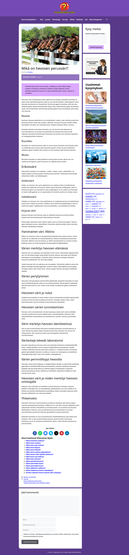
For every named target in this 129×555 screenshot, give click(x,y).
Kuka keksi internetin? (93, 165)
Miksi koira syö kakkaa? (35, 457)
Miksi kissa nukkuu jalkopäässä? (38, 452)
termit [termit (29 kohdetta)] (89, 217)
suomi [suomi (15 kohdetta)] (101, 215)
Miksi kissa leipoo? (33, 448)
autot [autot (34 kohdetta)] (90, 193)
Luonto (47, 20)
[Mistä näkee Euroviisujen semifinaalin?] (96, 136)
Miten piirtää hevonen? (35, 461)
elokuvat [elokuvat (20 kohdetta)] (99, 194)
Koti (41, 20)
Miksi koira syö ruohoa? (35, 445)
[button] (107, 19)
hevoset (26, 479)
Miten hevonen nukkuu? (35, 441)
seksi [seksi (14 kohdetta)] (96, 214)
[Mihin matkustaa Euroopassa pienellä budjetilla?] (96, 117)
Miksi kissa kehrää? (33, 450)
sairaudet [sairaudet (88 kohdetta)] (95, 211)
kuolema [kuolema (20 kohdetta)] (100, 201)
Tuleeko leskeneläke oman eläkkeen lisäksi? (37, 483)
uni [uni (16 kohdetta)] (87, 219)
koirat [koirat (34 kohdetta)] (90, 201)
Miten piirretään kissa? (34, 466)
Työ (86, 20)
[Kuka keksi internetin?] (96, 156)
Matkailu (79, 20)
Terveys (65, 20)
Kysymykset (32, 477)
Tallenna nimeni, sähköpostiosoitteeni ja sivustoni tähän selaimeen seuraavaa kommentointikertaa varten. (51, 535)
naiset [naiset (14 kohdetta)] (88, 206)
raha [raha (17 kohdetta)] (88, 208)
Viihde (72, 20)
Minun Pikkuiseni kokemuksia (33, 481)
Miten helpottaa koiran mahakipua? (39, 470)
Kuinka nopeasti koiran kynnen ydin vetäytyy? (43, 473)
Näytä (39, 77)
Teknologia (56, 20)
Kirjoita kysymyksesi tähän (95, 34)
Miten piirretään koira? (35, 463)
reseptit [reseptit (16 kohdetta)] (102, 208)
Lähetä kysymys (96, 47)
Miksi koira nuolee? (33, 443)
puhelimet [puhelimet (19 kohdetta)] (96, 206)
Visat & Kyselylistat (30, 19)
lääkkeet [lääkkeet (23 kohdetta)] (96, 204)
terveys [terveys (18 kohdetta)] (98, 217)
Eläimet (26, 477)
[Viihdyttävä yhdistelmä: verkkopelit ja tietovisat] (96, 173)
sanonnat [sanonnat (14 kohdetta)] (89, 214)
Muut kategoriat (97, 19)
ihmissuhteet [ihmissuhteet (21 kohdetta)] (91, 199)
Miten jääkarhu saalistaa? (36, 468)
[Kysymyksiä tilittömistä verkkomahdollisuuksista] (96, 98)
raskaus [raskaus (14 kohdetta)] (95, 208)
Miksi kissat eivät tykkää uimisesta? (39, 454)
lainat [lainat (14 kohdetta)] (88, 204)
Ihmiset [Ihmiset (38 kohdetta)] (90, 196)
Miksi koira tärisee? (33, 459)
